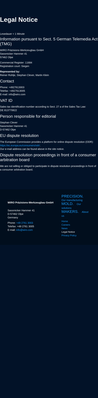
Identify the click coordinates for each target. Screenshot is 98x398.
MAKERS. (74, 213)
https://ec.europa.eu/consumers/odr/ (20, 145)
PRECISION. (73, 198)
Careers (65, 224)
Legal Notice (68, 232)
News (64, 228)
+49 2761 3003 (24, 222)
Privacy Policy (68, 235)
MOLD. (71, 205)
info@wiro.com (24, 230)
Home (64, 221)
